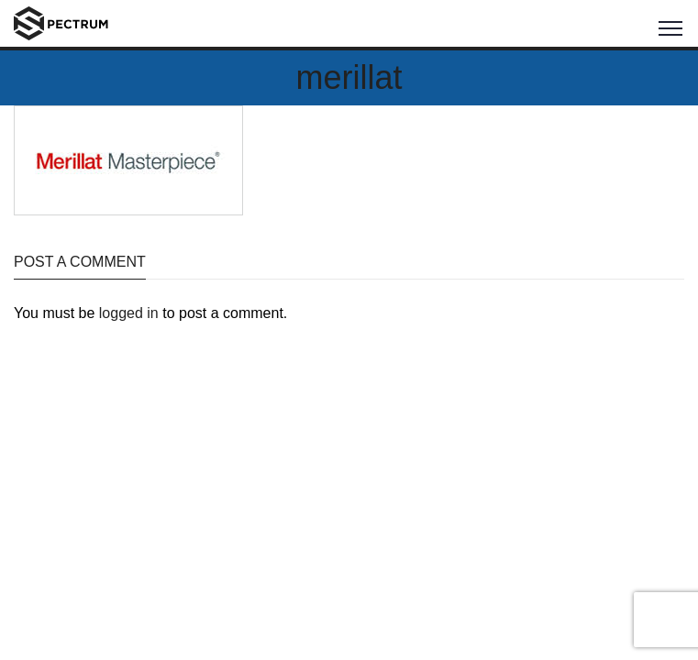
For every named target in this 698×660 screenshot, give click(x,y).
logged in (129, 313)
